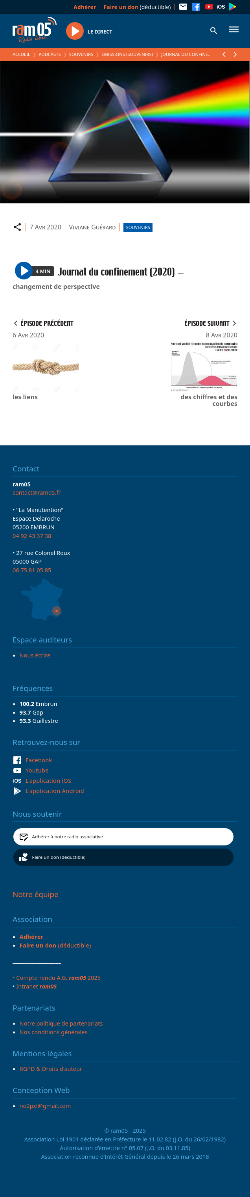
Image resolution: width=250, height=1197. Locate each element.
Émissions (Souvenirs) (127, 54)
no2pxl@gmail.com (45, 1106)
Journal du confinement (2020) (197, 54)
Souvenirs (81, 54)
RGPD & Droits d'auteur (51, 1068)
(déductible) (137, 7)
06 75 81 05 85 (32, 570)
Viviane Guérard (92, 227)
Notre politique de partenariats (61, 1023)
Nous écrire (35, 655)
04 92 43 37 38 (32, 536)
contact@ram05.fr (37, 492)
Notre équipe (36, 894)
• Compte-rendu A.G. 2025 (57, 977)
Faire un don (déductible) (59, 857)
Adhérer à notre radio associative (67, 837)
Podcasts (50, 54)
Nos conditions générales (54, 1032)
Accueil (21, 54)
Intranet (36, 986)
